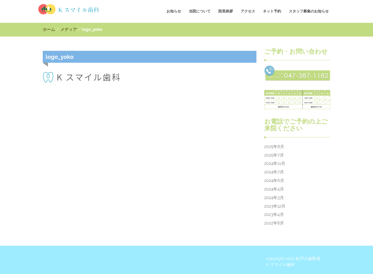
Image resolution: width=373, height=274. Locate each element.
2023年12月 (274, 206)
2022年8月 (274, 223)
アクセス (248, 11)
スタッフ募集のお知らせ (309, 11)
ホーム (49, 29)
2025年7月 (274, 155)
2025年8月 (274, 146)
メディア (68, 29)
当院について (200, 11)
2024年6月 (274, 180)
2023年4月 (274, 214)
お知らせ (174, 11)
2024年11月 (274, 163)
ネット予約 (272, 11)
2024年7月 (274, 172)
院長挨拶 (225, 11)
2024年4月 (274, 189)
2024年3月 (274, 197)
